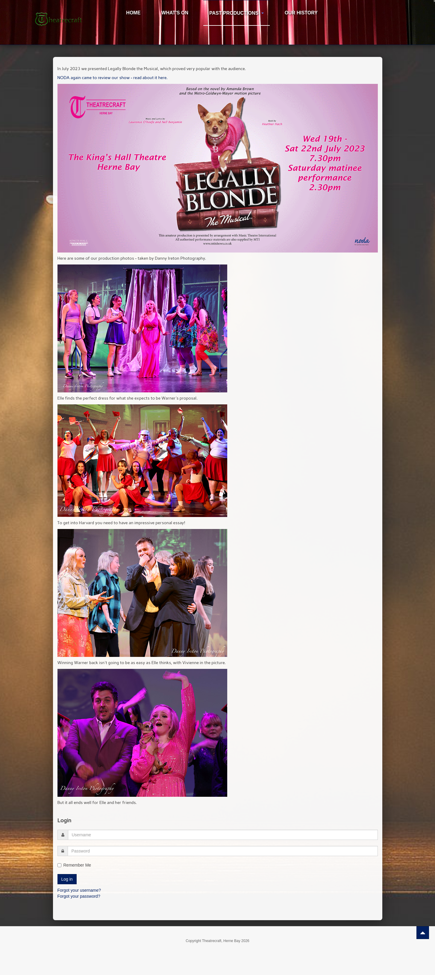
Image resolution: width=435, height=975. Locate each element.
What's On (174, 12)
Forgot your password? (78, 896)
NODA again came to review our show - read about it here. (112, 77)
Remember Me (74, 865)
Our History (301, 12)
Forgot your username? (79, 890)
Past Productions (236, 13)
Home (133, 12)
